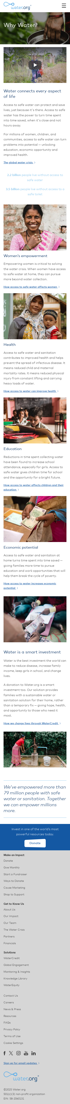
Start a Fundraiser (15, 874)
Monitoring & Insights (17, 972)
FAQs (7, 1022)
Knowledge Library (15, 978)
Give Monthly (12, 867)
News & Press (12, 1009)
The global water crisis (19, 162)
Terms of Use (12, 1036)
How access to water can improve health (31, 391)
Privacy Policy (12, 1029)
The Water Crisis (14, 930)
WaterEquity (11, 985)
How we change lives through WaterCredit (32, 723)
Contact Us (11, 996)
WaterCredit (12, 958)
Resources (10, 1016)
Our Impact (11, 916)
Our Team (10, 923)
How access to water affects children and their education (34, 487)
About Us (9, 909)
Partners (9, 936)
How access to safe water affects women (31, 287)
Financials (10, 943)
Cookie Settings (13, 1043)
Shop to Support (14, 894)
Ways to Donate (14, 881)
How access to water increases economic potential (30, 586)
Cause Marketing (14, 888)
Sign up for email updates (21, 1063)
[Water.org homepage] (18, 6)
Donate (35, 843)
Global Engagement (16, 965)
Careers (9, 1002)
